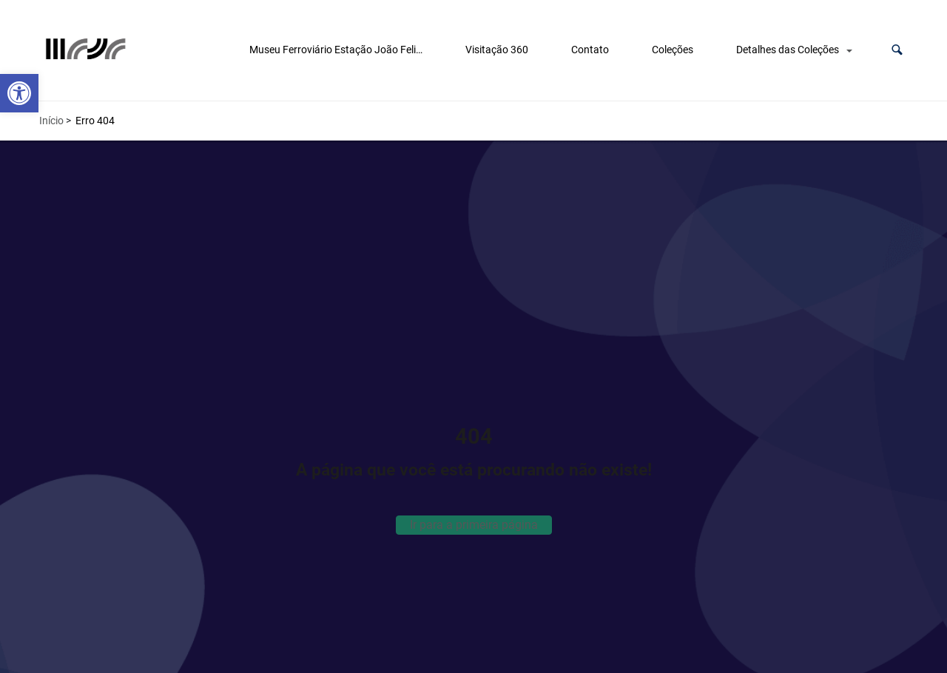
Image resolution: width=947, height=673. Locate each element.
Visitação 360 (496, 49)
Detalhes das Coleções (787, 49)
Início (51, 120)
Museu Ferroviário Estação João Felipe (338, 49)
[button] (897, 49)
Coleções (672, 49)
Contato (590, 49)
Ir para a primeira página (474, 525)
